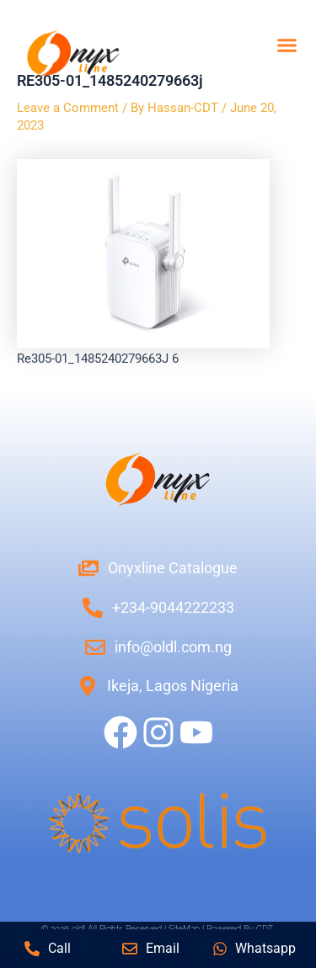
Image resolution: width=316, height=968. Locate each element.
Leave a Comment (68, 107)
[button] (286, 45)
